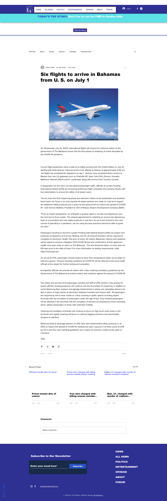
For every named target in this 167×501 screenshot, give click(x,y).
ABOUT (120, 477)
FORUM (120, 482)
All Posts (32, 52)
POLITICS (122, 462)
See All (135, 367)
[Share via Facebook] (42, 346)
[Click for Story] (80, 30)
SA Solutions (98, 495)
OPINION (121, 472)
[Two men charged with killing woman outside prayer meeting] (83, 380)
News (42, 52)
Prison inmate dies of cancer (44, 395)
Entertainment (86, 52)
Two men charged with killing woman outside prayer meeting (83, 395)
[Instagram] (31, 486)
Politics (51, 52)
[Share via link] (59, 346)
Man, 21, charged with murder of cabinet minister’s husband (119, 395)
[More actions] (125, 67)
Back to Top (4, 490)
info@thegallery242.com (49, 486)
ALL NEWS (122, 456)
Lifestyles (72, 52)
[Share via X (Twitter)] (47, 346)
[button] (135, 51)
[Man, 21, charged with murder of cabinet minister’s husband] (121, 380)
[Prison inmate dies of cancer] (46, 380)
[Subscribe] (77, 466)
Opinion (62, 52)
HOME (119, 451)
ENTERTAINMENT (127, 467)
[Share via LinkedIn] (53, 346)
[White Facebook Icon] (35, 486)
